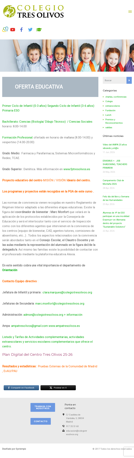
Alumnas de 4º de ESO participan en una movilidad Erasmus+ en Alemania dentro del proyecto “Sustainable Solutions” (116, 219)
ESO (16, 110)
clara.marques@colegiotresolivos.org (67, 292)
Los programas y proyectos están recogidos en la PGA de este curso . (48, 191)
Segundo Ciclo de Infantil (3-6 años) (70, 106)
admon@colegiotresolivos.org (43, 314)
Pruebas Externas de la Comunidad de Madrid (67, 366)
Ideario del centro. (79, 180)
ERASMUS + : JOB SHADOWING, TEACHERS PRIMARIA (115, 164)
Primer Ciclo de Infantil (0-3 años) (24, 106)
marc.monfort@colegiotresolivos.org (59, 303)
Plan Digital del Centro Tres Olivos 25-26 (37, 354)
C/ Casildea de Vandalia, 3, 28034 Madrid (75, 418)
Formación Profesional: (18, 137)
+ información (73, 314)
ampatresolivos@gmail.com (29, 326)
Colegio (109, 101)
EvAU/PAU (10, 371)
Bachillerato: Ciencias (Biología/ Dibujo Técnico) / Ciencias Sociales (47, 121)
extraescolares (112, 106)
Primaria (7, 110)
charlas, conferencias (116, 97)
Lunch (108, 115)
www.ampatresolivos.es (64, 326)
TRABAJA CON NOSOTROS (42, 407)
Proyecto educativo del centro (22, 180)
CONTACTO (41, 421)
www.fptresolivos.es (76, 169)
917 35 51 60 (72, 426)
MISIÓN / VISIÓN (54, 180)
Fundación (110, 110)
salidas (108, 127)
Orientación (9, 270)
